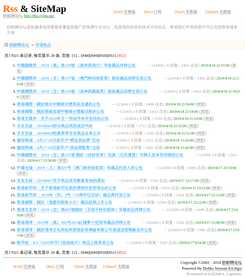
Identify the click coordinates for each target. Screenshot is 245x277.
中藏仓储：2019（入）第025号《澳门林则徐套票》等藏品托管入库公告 (80, 167)
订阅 (157, 11)
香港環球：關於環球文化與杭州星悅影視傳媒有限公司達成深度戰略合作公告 (84, 229)
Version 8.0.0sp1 (228, 268)
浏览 (30, 84)
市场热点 (43, 44)
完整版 (130, 11)
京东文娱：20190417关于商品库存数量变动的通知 (61, 180)
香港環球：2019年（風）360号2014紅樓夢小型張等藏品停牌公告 (74, 222)
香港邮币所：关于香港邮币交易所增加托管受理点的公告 (66, 188)
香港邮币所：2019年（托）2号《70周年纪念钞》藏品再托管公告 (74, 195)
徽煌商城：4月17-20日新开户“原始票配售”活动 (58, 147)
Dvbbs (208, 268)
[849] (94, 55)
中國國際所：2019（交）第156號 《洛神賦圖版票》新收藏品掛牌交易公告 (82, 91)
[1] (74, 55)
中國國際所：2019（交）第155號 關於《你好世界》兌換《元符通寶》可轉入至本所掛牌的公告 (100, 155)
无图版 (192, 11)
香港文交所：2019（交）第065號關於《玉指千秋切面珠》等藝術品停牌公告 (84, 209)
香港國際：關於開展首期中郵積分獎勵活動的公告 (60, 111)
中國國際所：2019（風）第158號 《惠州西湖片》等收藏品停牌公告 (76, 65)
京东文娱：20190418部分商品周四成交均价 (55, 126)
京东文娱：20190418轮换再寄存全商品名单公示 (59, 133)
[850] (103, 55)
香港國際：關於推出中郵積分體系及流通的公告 (58, 104)
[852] (121, 55)
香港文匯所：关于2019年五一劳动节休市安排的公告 (63, 118)
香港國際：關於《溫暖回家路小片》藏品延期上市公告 (64, 202)
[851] (111, 55)
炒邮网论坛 (13, 15)
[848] (85, 55)
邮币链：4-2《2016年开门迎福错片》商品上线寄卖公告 (65, 242)
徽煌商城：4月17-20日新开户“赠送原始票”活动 (58, 140)
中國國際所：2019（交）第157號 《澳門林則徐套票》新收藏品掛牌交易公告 (84, 78)
